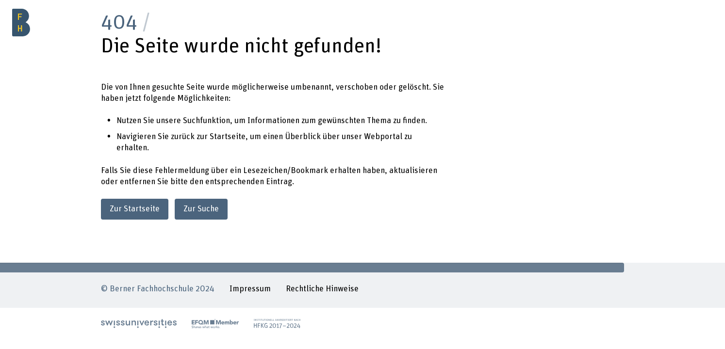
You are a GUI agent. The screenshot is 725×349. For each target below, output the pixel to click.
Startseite (228, 136)
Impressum (250, 289)
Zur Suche (201, 209)
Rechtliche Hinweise (322, 289)
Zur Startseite (135, 209)
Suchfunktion (206, 120)
